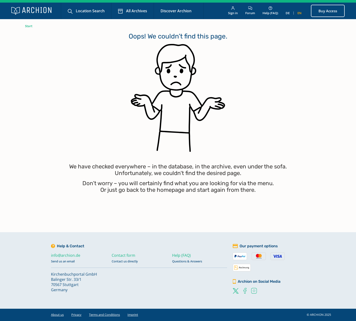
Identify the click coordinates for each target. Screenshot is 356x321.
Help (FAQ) (270, 10)
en (299, 13)
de (288, 13)
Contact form (123, 255)
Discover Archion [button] (176, 10)
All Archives (136, 10)
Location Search (90, 10)
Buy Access (327, 11)
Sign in (233, 10)
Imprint (132, 314)
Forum (250, 10)
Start (28, 26)
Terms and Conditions (104, 314)
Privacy (76, 314)
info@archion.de (65, 255)
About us (57, 314)
